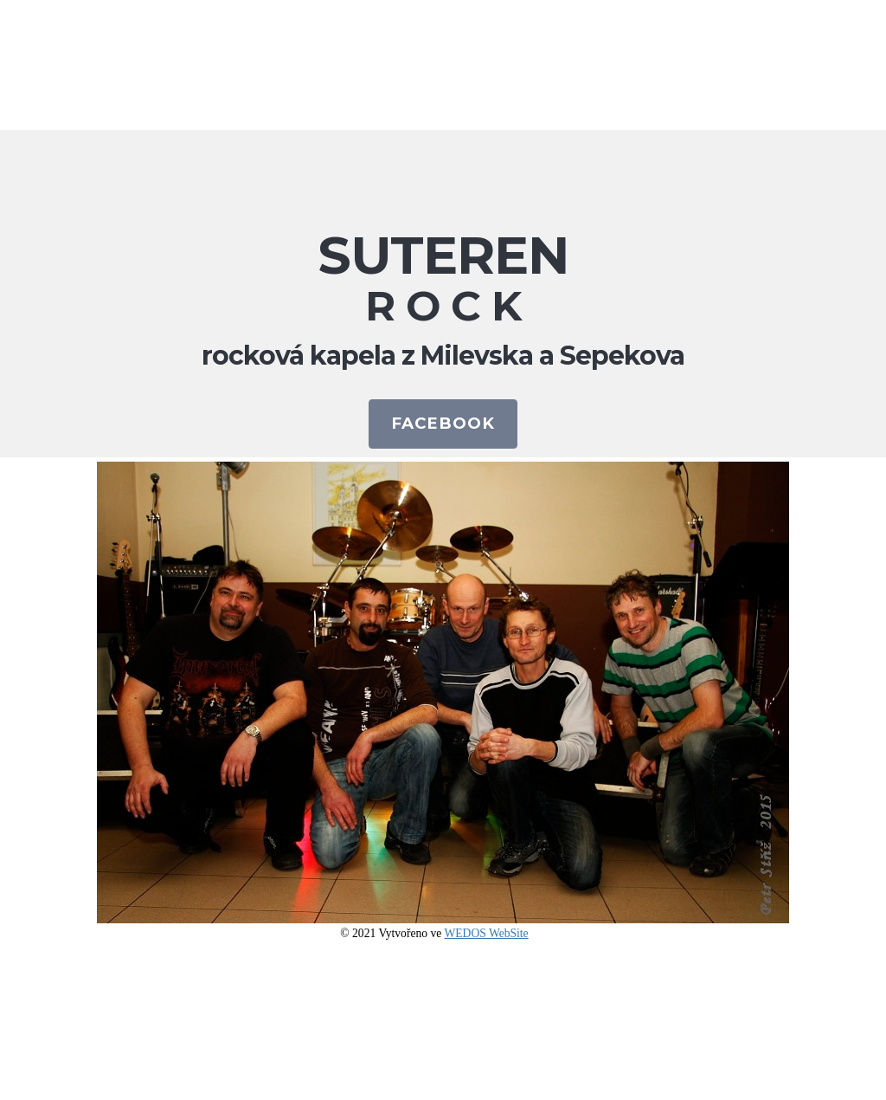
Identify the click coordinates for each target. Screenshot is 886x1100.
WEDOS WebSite (486, 933)
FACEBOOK (443, 423)
